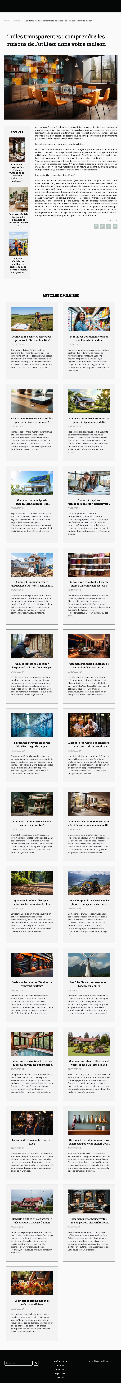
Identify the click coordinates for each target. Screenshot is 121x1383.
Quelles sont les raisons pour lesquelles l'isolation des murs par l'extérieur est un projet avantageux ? (32, 669)
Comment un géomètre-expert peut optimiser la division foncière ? (32, 338)
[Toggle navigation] (7, 6)
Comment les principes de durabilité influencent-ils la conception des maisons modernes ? (32, 503)
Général (16, 20)
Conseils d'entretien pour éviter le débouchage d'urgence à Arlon (32, 1220)
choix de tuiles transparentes (86, 161)
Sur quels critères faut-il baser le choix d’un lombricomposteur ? (89, 583)
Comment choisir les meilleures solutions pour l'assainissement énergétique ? (18, 265)
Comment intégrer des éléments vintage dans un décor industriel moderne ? (16, 173)
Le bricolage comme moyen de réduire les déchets (32, 1302)
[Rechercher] (18, 1363)
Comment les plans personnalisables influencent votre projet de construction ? (89, 503)
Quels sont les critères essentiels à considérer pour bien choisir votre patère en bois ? (89, 1143)
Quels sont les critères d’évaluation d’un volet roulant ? (32, 984)
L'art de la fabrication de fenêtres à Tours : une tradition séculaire (89, 744)
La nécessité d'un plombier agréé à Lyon (32, 1141)
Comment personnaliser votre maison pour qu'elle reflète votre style (89, 1222)
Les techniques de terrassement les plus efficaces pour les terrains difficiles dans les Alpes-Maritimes (89, 904)
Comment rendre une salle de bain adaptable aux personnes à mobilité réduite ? (89, 825)
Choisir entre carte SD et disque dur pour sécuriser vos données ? (32, 420)
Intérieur (60, 1369)
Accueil (7, 20)
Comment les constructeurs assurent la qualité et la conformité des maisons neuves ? (32, 585)
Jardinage (61, 1365)
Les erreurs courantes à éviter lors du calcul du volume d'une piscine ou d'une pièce (32, 1064)
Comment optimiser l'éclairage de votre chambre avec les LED (89, 665)
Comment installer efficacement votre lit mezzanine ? (32, 823)
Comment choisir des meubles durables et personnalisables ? (18, 220)
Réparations (61, 1373)
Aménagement (60, 1361)
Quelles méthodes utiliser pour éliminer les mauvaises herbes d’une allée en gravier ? (32, 904)
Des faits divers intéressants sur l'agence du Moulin (89, 984)
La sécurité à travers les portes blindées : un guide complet (32, 744)
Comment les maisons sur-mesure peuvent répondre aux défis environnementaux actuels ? (89, 422)
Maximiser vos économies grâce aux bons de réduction (89, 338)
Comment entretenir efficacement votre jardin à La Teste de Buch (89, 1062)
